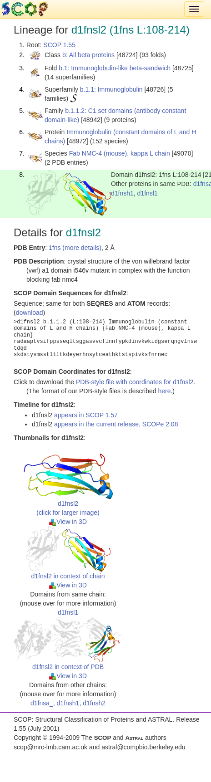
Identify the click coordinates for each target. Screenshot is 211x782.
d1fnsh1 (122, 193)
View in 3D (68, 521)
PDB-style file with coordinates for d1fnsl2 (134, 382)
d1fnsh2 (94, 703)
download (29, 312)
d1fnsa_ (41, 703)
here (164, 391)
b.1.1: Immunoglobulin (111, 89)
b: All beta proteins (88, 55)
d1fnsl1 (147, 193)
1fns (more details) (75, 247)
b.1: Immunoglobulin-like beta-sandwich (115, 68)
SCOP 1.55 (59, 45)
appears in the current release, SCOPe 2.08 (116, 424)
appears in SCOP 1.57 (86, 415)
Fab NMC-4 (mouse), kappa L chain (119, 153)
